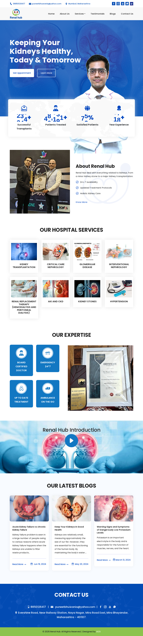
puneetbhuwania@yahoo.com (73, 607)
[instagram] (118, 3)
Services (79, 13)
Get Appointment (22, 73)
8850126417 (36, 607)
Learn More (46, 73)
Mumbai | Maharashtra (77, 3)
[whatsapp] (127, 3)
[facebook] (113, 3)
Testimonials (97, 13)
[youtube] (122, 3)
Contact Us (127, 13)
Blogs (113, 13)
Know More (81, 202)
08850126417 (17, 3)
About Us (65, 13)
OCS (98, 631)
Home (51, 13)
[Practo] (131, 3)
